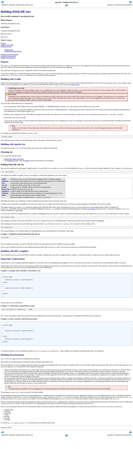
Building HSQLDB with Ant (12, 51)
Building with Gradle (7, 45)
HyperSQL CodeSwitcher (8, 56)
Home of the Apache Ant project (14, 159)
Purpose (3, 43)
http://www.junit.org (90, 209)
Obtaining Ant (8, 50)
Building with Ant (6, 46)
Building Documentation (8, 58)
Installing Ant (11, 161)
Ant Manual (26, 161)
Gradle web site (75, 84)
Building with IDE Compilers (9, 54)
